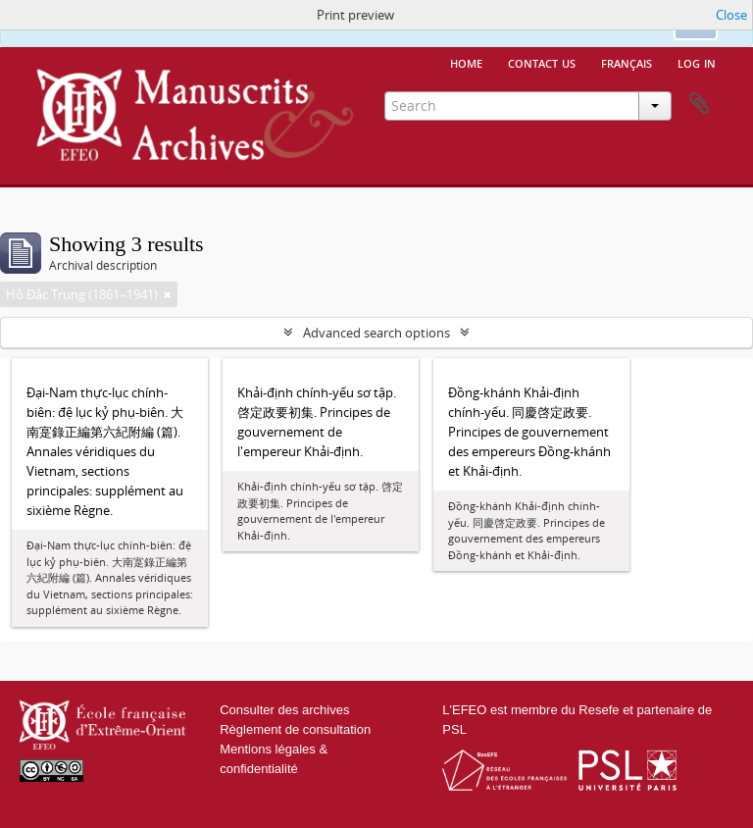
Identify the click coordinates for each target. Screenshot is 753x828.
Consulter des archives (284, 709)
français (626, 62)
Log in (697, 62)
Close (731, 15)
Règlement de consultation (295, 729)
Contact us (542, 62)
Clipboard (699, 104)
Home (466, 62)
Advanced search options (376, 332)
